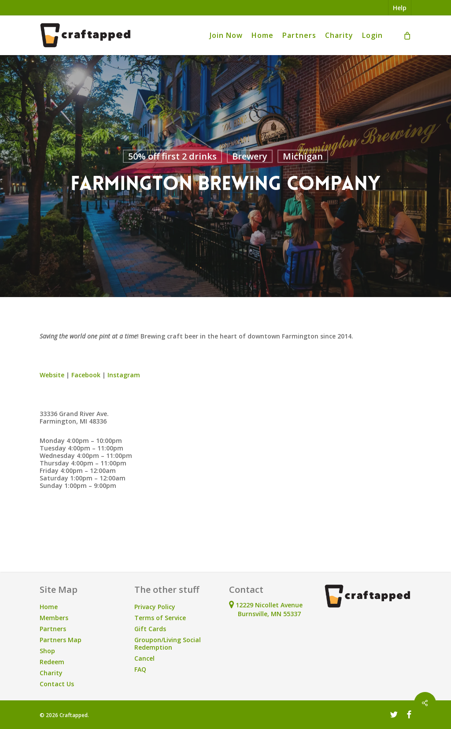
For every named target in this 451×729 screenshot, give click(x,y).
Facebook (85, 375)
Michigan (303, 156)
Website (52, 375)
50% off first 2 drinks (172, 156)
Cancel (144, 658)
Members (54, 617)
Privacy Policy (154, 606)
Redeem (52, 662)
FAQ (140, 669)
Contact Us (57, 684)
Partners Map (60, 639)
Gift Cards (150, 628)
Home (49, 606)
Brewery (249, 156)
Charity (51, 673)
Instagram (123, 375)
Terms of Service (160, 617)
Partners (53, 628)
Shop (47, 651)
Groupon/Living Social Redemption (167, 643)
